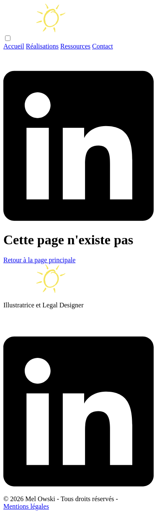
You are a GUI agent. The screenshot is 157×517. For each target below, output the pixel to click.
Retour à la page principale (39, 260)
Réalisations (42, 46)
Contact (102, 46)
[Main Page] (45, 30)
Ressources (75, 46)
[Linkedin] (78, 219)
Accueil (13, 46)
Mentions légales (26, 506)
